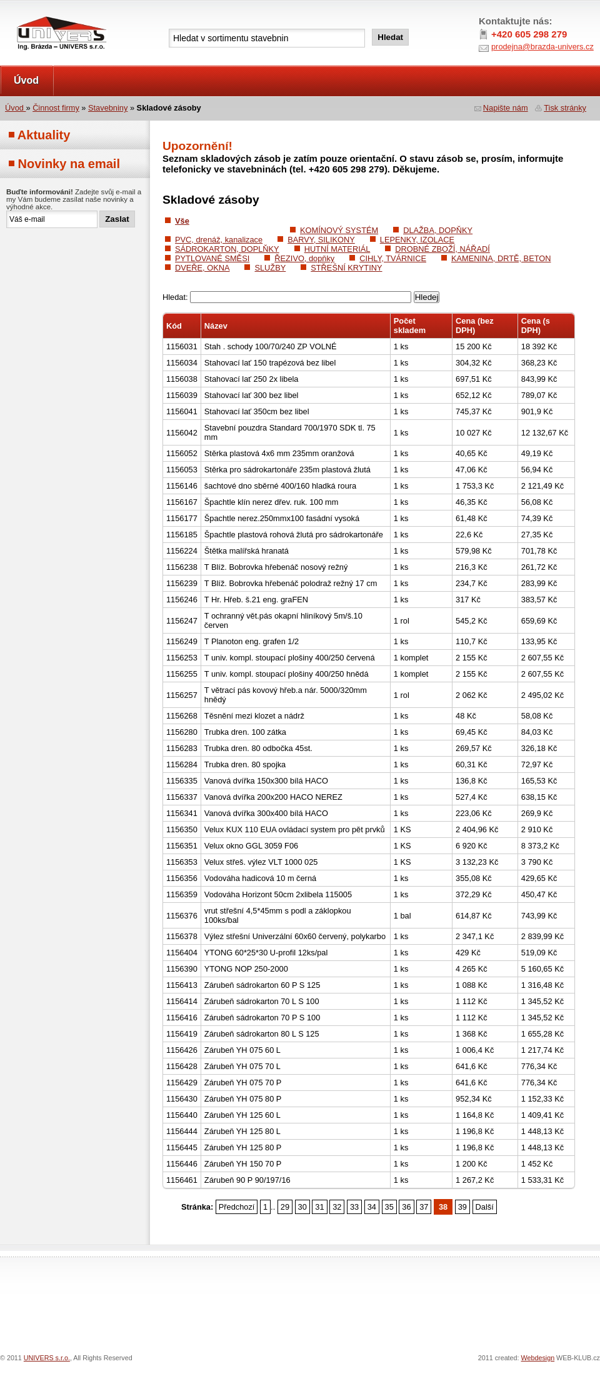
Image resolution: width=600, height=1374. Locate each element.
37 (423, 1207)
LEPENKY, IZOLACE (417, 239)
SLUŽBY (270, 267)
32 (336, 1207)
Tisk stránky (565, 107)
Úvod (26, 80)
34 (372, 1207)
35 (389, 1207)
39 (462, 1207)
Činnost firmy (55, 107)
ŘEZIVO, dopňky (304, 258)
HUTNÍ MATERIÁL (337, 249)
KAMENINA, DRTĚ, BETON (501, 258)
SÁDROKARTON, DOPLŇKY (227, 249)
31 (319, 1207)
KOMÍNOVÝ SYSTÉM (339, 230)
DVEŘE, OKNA (202, 267)
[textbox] (267, 38)
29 (285, 1207)
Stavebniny (108, 107)
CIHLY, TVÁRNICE (392, 258)
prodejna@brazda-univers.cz (542, 46)
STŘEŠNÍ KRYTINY (346, 267)
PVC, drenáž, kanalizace (218, 239)
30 (302, 1207)
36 (406, 1207)
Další (485, 1207)
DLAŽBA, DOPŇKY (437, 230)
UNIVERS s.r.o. (35, 13)
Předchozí (237, 1207)
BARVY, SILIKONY (321, 239)
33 (354, 1207)
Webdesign (538, 1358)
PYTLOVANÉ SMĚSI (212, 258)
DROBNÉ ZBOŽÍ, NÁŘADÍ (442, 249)
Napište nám (505, 107)
